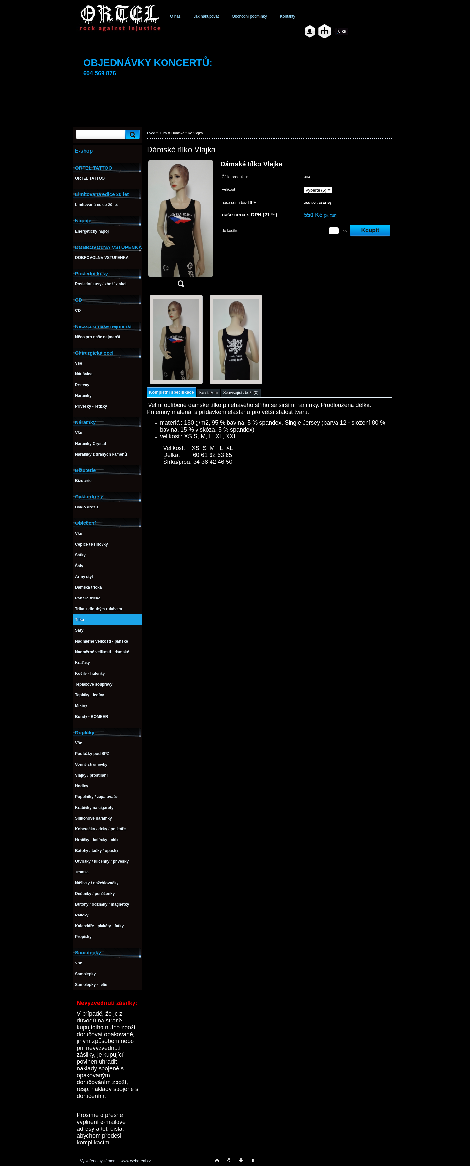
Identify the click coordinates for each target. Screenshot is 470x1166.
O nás (175, 16)
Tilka (163, 133)
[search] (131, 134)
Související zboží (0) (240, 392)
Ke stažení (208, 392)
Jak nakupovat (206, 16)
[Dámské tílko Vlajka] (181, 226)
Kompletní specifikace (171, 392)
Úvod (151, 133)
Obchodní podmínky (249, 16)
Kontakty (287, 16)
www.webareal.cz (136, 1161)
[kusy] (334, 230)
